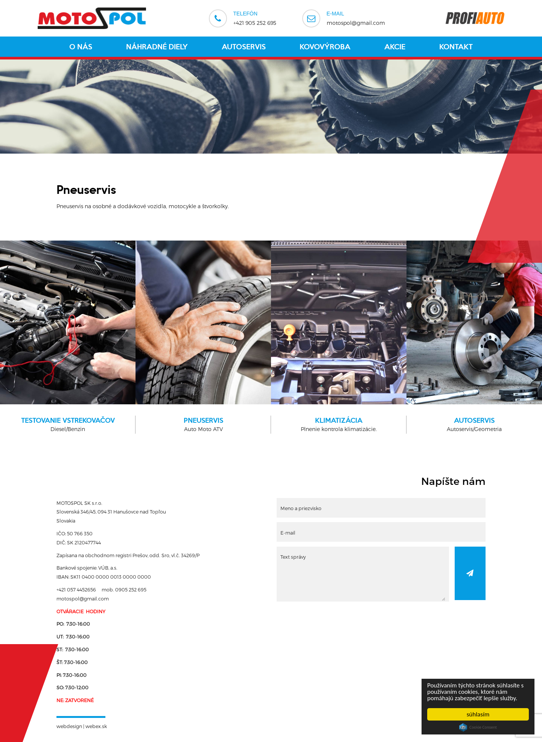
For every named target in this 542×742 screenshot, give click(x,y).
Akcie (394, 46)
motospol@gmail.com (356, 17)
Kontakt (456, 46)
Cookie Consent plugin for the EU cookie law (478, 727)
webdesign (69, 726)
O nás (80, 46)
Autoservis (244, 46)
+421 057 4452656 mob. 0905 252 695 (101, 589)
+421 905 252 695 (254, 17)
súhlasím (478, 714)
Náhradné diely (157, 46)
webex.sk (96, 726)
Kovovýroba (325, 46)
